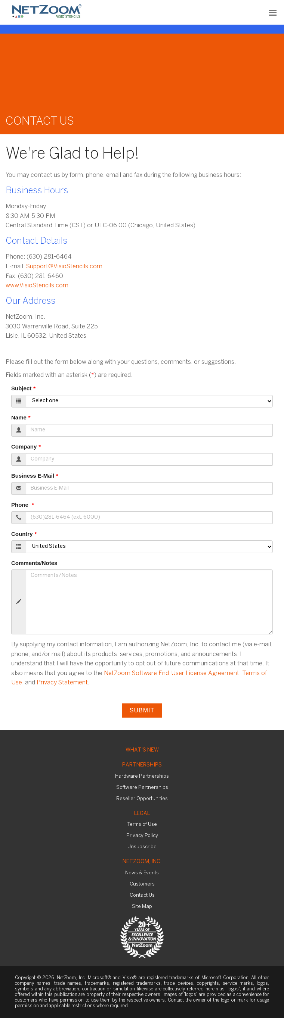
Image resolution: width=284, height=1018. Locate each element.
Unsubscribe (142, 846)
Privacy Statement (62, 683)
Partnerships (142, 765)
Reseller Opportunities (142, 798)
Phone (20, 505)
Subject (21, 388)
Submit (142, 710)
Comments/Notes (34, 563)
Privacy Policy (142, 835)
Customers (142, 884)
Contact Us (142, 895)
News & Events (142, 873)
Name (19, 417)
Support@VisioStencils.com (64, 266)
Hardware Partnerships (142, 776)
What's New (142, 750)
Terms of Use (142, 824)
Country (22, 534)
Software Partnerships (142, 787)
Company (24, 446)
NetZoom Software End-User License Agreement (171, 673)
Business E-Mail (32, 475)
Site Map (142, 906)
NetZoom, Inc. (142, 861)
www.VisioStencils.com (37, 285)
